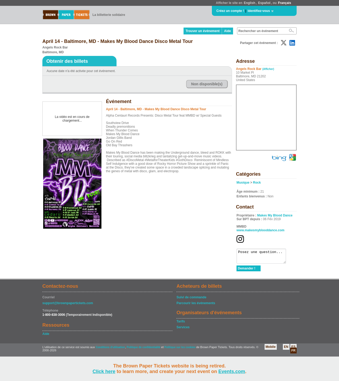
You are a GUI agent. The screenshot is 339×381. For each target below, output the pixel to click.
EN (286, 349)
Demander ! (246, 271)
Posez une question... (264, 257)
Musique (243, 182)
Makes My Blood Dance (274, 215)
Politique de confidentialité (143, 349)
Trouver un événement (203, 31)
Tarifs (180, 324)
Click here (103, 371)
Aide (227, 31)
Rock (257, 182)
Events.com (231, 371)
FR (293, 353)
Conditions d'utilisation (110, 349)
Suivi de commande (191, 300)
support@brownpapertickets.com (67, 305)
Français (284, 3)
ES (293, 349)
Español (264, 3)
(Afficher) (268, 69)
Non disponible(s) (206, 84)
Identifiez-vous (259, 11)
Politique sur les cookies (180, 349)
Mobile (271, 349)
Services (182, 329)
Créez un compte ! (230, 11)
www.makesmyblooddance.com (260, 230)
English (249, 3)
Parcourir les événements (195, 305)
